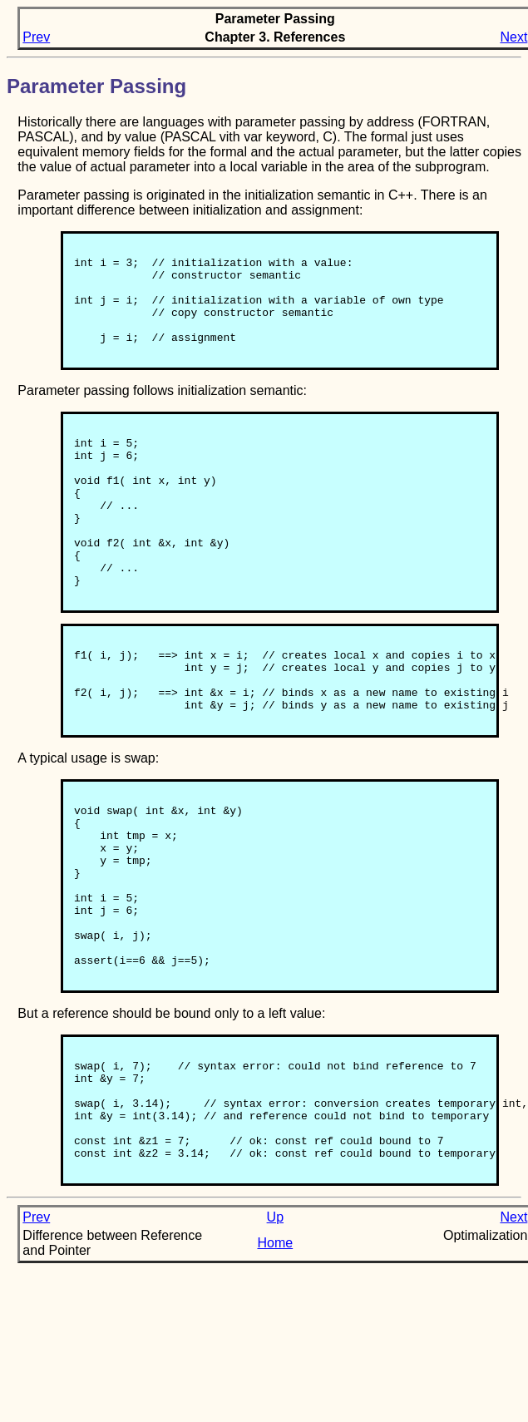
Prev (36, 37)
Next (513, 37)
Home (275, 1380)
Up (275, 1354)
